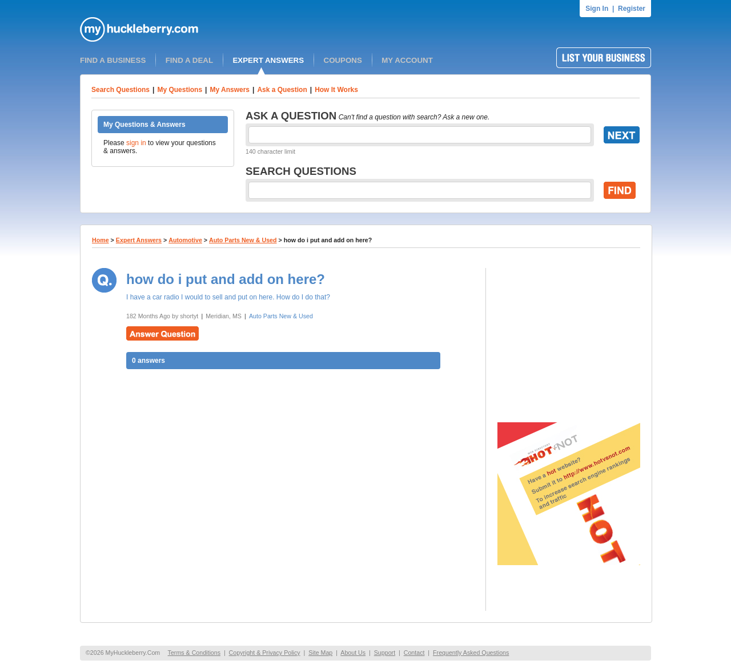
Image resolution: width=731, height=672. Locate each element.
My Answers (230, 90)
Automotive (185, 240)
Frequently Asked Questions (471, 652)
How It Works (336, 90)
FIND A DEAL (189, 60)
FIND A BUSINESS (113, 60)
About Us (353, 652)
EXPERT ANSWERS (268, 60)
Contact (414, 652)
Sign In (596, 9)
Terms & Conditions (194, 652)
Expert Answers (139, 240)
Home (100, 240)
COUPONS (343, 60)
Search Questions (120, 90)
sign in (136, 143)
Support (384, 652)
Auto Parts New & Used (242, 240)
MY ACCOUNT (407, 60)
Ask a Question (282, 90)
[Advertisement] (568, 339)
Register (631, 9)
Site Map (320, 652)
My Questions (179, 90)
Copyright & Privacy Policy (264, 652)
